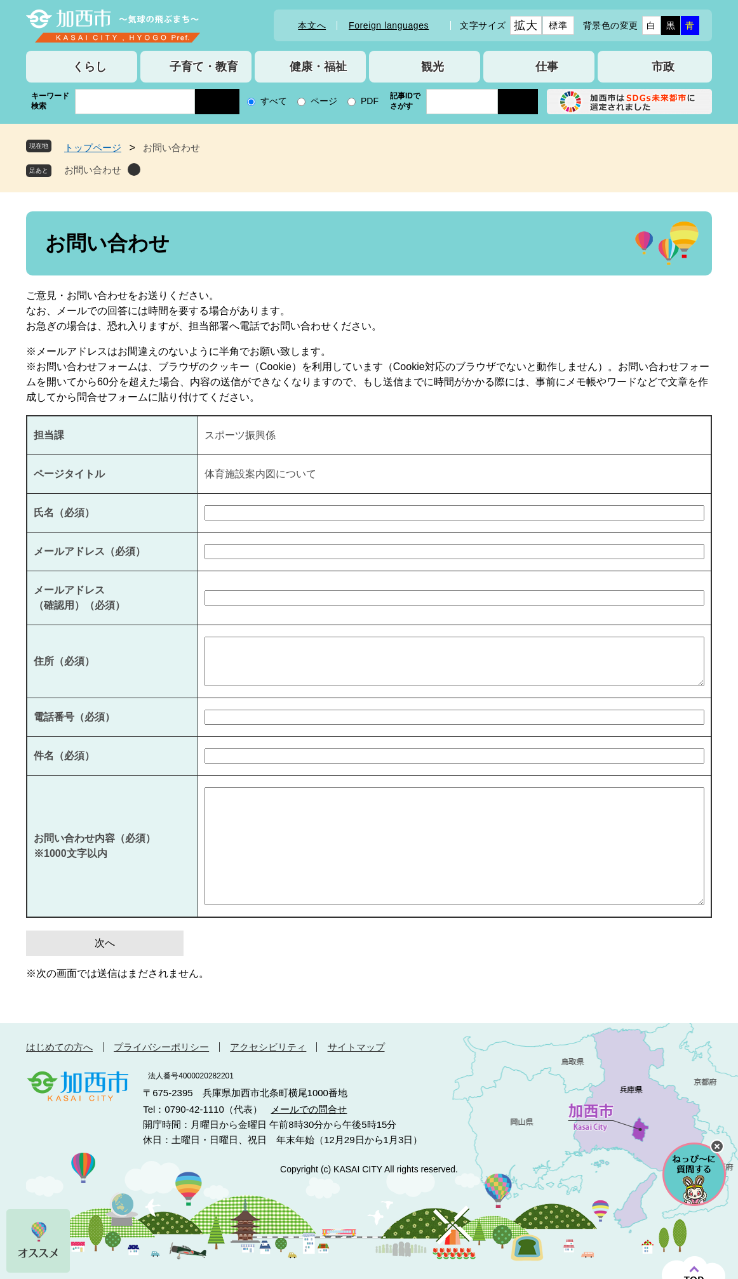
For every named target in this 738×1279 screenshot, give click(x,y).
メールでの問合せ (309, 1109)
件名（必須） (64, 755)
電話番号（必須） (74, 717)
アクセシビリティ (268, 1047)
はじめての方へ (59, 1047)
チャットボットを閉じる (717, 1146)
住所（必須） (64, 661)
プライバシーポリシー (161, 1047)
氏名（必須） (64, 512)
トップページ (92, 147)
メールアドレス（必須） (89, 551)
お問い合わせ (92, 169)
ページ (324, 101)
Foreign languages (389, 25)
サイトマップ (356, 1047)
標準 (558, 25)
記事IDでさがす (405, 100)
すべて (273, 101)
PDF (370, 101)
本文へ (312, 25)
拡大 (525, 25)
